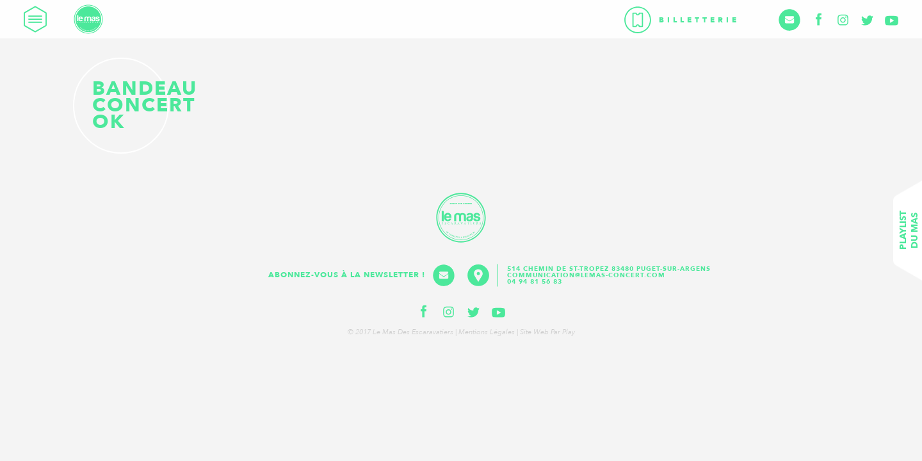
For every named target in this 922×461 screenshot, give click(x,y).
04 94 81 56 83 (534, 281)
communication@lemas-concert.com (586, 275)
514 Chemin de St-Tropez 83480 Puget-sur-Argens (610, 268)
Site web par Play (547, 332)
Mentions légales (486, 332)
